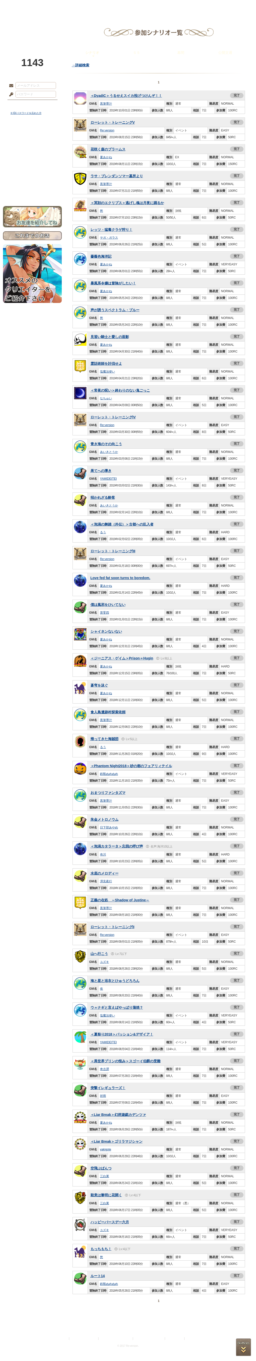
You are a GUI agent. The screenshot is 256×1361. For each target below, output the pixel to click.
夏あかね (106, 157)
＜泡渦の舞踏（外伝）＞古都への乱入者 (122, 524)
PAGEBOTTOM (243, 1347)
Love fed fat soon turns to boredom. (120, 578)
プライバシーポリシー (84, 1338)
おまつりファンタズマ (108, 793)
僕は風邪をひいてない (108, 605)
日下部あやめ (109, 827)
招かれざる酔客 (102, 497)
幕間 (180, 53)
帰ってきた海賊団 (104, 739)
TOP (21, 6)
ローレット (92, 6)
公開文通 (225, 53)
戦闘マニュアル (32, 174)
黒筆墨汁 (106, 103)
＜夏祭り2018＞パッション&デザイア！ (121, 1034)
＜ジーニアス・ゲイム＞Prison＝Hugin (121, 658)
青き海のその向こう (106, 444)
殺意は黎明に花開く (106, 1195)
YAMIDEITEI (108, 478)
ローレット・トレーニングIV (113, 417)
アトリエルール (32, 168)
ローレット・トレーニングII (112, 927)
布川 (103, 854)
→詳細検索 (80, 65)
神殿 (57, 6)
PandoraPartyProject (32, 27)
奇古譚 (104, 1069)
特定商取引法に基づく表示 (116, 1338)
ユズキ (104, 962)
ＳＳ (136, 53)
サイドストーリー (32, 145)
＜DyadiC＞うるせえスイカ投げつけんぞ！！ (126, 96)
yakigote (105, 1149)
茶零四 (104, 612)
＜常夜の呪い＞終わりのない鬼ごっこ (120, 390)
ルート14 (97, 1276)
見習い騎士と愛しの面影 (109, 337)
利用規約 (62, 1338)
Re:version (107, 130)
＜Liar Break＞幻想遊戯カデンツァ (118, 1115)
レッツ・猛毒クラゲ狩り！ (111, 230)
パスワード (10, 94)
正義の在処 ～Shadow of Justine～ (120, 900)
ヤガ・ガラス (109, 237)
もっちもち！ (101, 1249)
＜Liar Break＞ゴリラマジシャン (116, 1141)
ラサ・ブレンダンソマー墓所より (116, 176)
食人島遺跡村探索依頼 (108, 712)
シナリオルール (32, 161)
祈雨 (103, 1096)
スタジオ (163, 6)
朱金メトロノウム (104, 819)
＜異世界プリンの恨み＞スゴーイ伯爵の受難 (125, 1061)
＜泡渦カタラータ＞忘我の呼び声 (116, 846)
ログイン (20, 105)
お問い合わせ (32, 190)
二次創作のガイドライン (149, 1338)
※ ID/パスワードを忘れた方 (26, 113)
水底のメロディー (104, 873)
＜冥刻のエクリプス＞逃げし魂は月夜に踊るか (127, 203)
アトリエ (128, 6)
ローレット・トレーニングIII (113, 551)
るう (103, 532)
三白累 (104, 1176)
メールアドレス (10, 86)
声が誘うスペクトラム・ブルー (115, 310)
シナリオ (92, 53)
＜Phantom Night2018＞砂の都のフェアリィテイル (131, 766)
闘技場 (235, 6)
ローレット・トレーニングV (112, 122)
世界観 (32, 136)
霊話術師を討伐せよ (106, 364)
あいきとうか (109, 452)
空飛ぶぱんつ (101, 1168)
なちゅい (106, 398)
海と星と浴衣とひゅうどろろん (115, 981)
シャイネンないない (106, 631)
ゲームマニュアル (32, 154)
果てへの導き (101, 471)
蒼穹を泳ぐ (99, 685)
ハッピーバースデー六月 (109, 1222)
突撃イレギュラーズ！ (108, 1088)
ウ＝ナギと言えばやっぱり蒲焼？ (116, 1007)
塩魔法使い (107, 371)
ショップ (199, 6)
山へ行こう (99, 954)
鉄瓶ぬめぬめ (109, 774)
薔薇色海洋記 (101, 256)
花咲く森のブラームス (108, 149)
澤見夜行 (106, 881)
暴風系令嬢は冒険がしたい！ (113, 283)
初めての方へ (32, 181)
